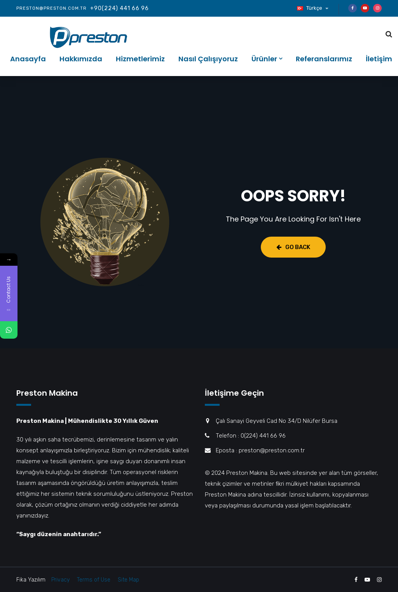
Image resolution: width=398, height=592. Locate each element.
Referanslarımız (324, 59)
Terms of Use (93, 579)
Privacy (60, 579)
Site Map (128, 579)
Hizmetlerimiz (140, 59)
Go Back (293, 247)
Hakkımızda (80, 59)
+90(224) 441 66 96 (119, 8)
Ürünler (264, 59)
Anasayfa (28, 59)
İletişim (379, 59)
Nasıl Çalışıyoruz (208, 59)
